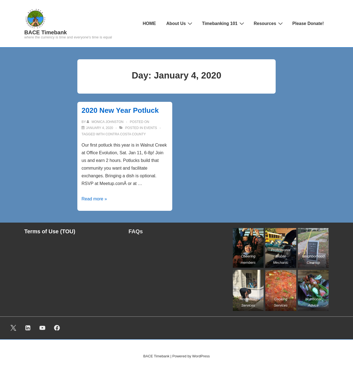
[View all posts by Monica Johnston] (105, 122)
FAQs (136, 231)
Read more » (94, 199)
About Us (180, 23)
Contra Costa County (125, 134)
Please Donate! (308, 23)
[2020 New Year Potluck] (99, 128)
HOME (149, 23)
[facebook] (57, 328)
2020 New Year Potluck (120, 110)
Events (150, 128)
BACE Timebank (45, 32)
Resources (269, 23)
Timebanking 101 (223, 23)
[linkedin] (28, 328)
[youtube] (42, 328)
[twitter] (13, 328)
